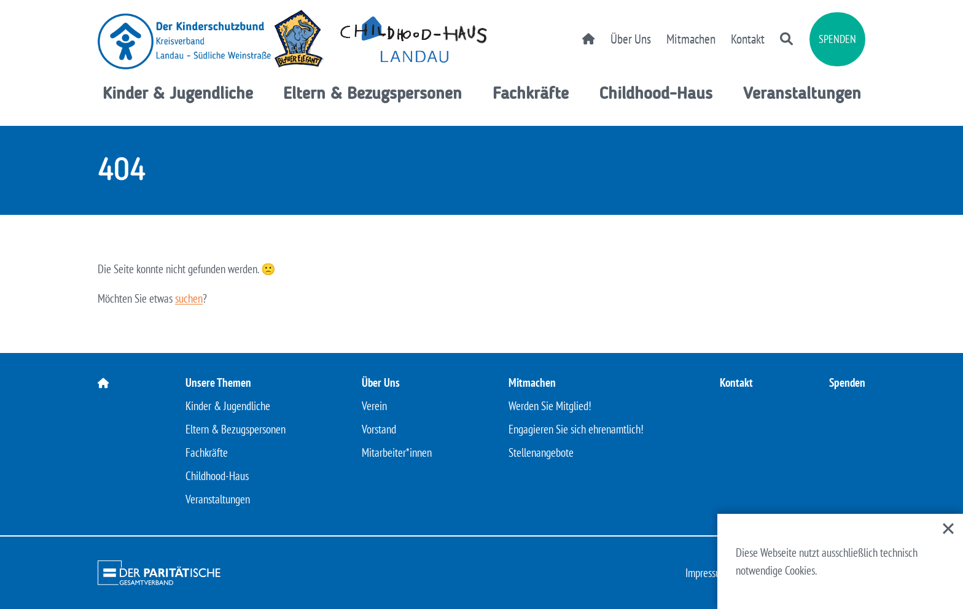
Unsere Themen (218, 382)
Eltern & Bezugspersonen (372, 94)
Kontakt (748, 39)
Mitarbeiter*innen (397, 452)
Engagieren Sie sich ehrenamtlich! (576, 429)
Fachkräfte (531, 94)
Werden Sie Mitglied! (550, 405)
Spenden (837, 39)
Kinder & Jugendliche (178, 94)
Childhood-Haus (655, 94)
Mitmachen (690, 39)
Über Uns (630, 39)
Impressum (706, 572)
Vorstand (379, 429)
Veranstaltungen (802, 94)
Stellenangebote (541, 452)
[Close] (948, 528)
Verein (374, 405)
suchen (189, 298)
